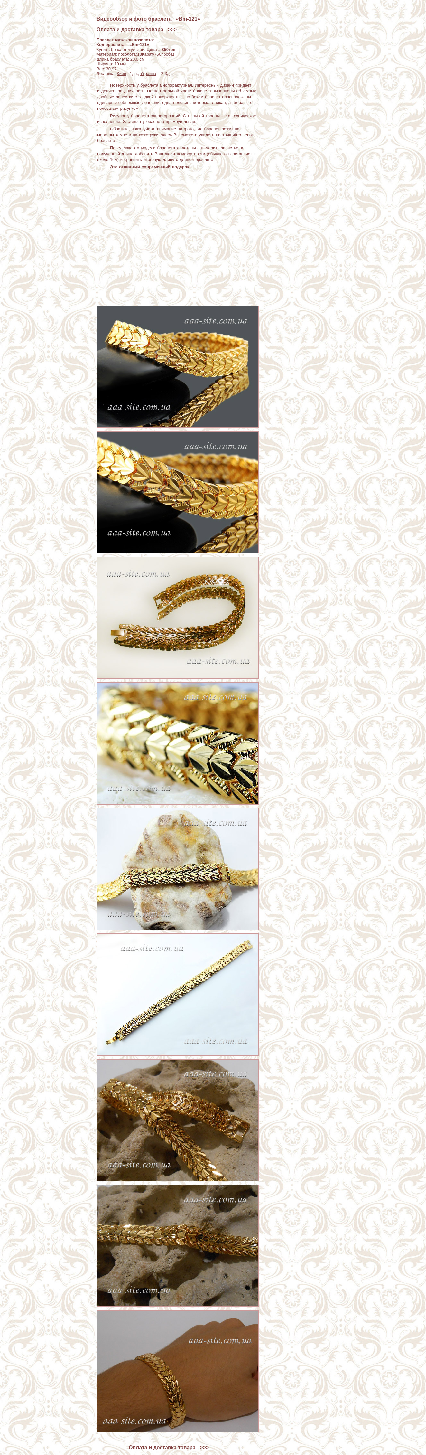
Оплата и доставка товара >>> (137, 29)
